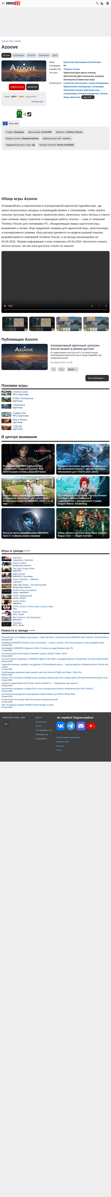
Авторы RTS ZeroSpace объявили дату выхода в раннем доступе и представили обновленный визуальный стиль (55, 678)
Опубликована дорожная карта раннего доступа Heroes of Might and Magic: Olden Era (42, 672)
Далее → (72, 369)
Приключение (70, 86)
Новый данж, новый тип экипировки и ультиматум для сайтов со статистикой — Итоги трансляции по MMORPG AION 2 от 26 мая (28, 499)
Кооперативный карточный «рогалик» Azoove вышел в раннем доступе (75, 347)
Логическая (95, 62)
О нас (58, 750)
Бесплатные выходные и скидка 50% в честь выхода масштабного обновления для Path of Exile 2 (47, 688)
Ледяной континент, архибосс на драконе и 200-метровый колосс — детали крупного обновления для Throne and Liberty (82, 469)
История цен (37, 101)
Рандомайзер (41, 739)
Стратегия (69, 83)
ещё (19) (87, 97)
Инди (66, 97)
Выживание (82, 62)
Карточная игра (91, 90)
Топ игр (38, 726)
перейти (67, 138)
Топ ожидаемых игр (43, 730)
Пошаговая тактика (73, 90)
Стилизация (97, 86)
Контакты (60, 746)
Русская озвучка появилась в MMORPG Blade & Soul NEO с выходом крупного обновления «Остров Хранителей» (55, 659)
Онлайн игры (41, 722)
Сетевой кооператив (88, 93)
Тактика (103, 93)
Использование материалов (68, 737)
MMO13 (38, 717)
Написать (32, 87)
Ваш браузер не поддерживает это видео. (55, 282)
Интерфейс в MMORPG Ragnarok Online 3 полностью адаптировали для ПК (37, 648)
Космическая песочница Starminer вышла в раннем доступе (30, 699)
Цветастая (75, 97)
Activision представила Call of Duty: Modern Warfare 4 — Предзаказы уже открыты (40, 683)
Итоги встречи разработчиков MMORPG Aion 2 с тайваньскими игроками (25, 534)
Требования (44, 55)
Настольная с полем (85, 83)
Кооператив (84, 86)
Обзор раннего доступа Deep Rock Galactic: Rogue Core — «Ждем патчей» (83, 534)
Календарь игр (41, 734)
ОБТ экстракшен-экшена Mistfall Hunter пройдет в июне (27, 705)
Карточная (69, 62)
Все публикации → (97, 378)
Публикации (18, 55)
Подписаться (17, 87)
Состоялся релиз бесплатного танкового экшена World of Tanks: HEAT (34, 653)
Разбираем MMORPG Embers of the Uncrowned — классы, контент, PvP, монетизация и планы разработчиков (24, 469)
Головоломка (70, 93)
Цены (55, 55)
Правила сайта (62, 742)
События (31, 55)
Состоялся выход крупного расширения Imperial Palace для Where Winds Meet (38, 694)
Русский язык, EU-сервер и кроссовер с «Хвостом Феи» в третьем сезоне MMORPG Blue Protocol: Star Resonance (55, 637)
